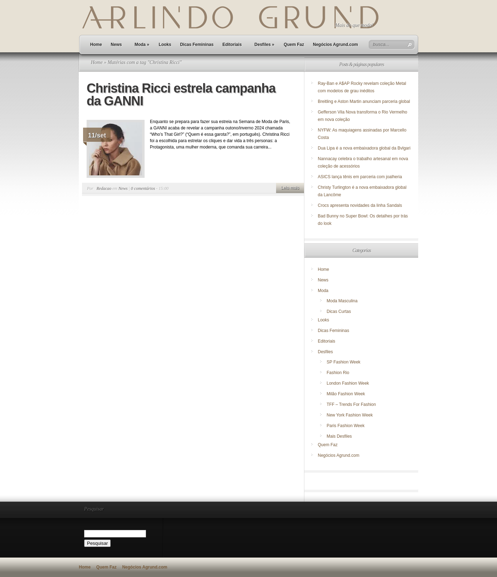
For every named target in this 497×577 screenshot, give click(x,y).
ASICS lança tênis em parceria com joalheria (360, 176)
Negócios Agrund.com (335, 44)
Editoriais (232, 44)
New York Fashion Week (350, 415)
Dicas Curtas (339, 311)
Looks (165, 44)
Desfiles (264, 44)
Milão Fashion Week (346, 393)
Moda (142, 44)
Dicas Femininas (197, 44)
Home (96, 44)
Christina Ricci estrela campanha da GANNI (181, 94)
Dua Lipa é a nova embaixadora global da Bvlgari (364, 148)
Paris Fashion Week (345, 425)
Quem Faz (294, 44)
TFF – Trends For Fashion (351, 404)
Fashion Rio (338, 372)
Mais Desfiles (339, 436)
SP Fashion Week (344, 362)
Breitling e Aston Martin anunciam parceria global (364, 101)
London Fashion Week (348, 383)
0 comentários (143, 188)
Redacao (104, 188)
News (116, 44)
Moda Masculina (342, 300)
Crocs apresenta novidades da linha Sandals (360, 205)
